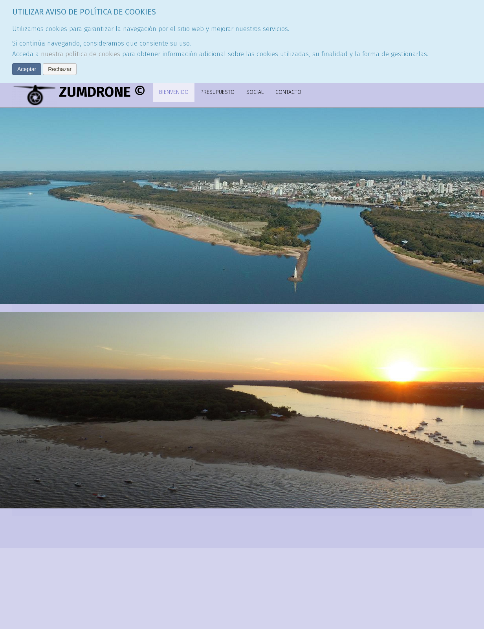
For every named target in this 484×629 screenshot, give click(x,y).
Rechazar (60, 69)
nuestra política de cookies (80, 54)
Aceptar (26, 69)
